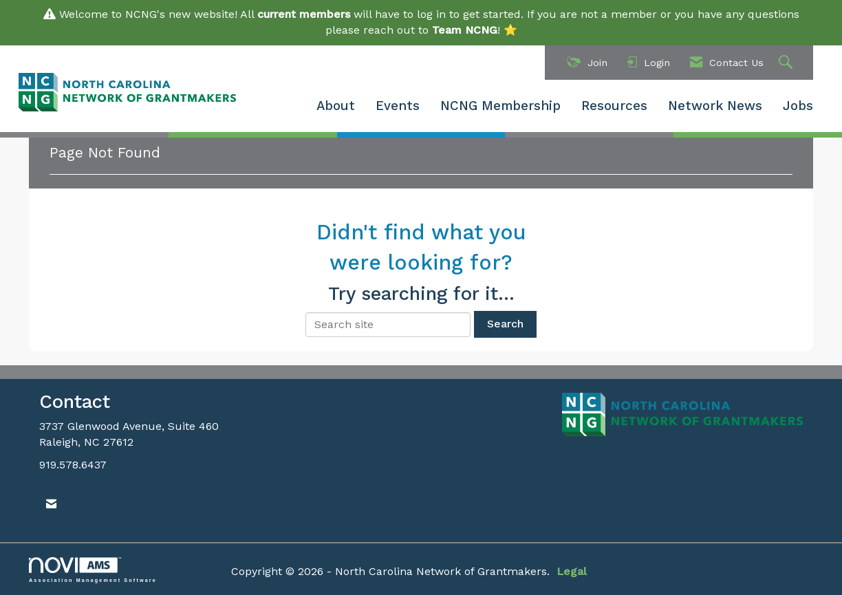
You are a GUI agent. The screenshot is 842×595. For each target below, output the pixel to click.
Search (505, 323)
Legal (572, 571)
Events (398, 105)
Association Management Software (93, 570)
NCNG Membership (500, 105)
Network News (715, 105)
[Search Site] (787, 63)
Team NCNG (464, 29)
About (335, 105)
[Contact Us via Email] (51, 504)
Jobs (798, 105)
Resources (614, 105)
